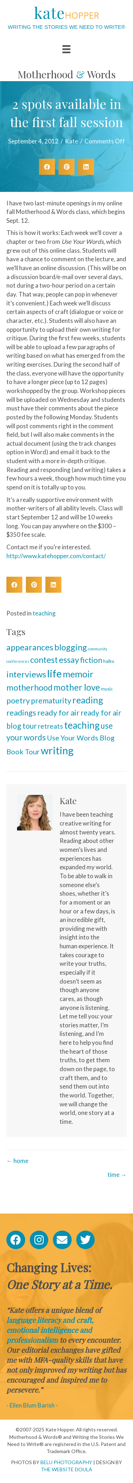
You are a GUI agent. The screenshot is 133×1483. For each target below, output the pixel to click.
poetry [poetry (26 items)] (18, 700)
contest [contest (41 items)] (44, 660)
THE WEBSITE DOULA (66, 1469)
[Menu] (66, 49)
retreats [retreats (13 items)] (50, 726)
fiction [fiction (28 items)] (91, 660)
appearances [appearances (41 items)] (29, 647)
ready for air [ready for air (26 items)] (58, 712)
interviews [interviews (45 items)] (26, 674)
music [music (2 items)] (107, 689)
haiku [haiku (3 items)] (108, 661)
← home (17, 1160)
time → (117, 1174)
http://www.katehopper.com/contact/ (56, 556)
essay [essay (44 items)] (69, 660)
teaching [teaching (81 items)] (82, 725)
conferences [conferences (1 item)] (17, 661)
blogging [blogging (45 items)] (70, 647)
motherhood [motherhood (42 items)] (29, 687)
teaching (44, 613)
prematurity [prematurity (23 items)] (51, 700)
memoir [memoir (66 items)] (78, 674)
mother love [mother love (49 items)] (77, 687)
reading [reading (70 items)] (87, 700)
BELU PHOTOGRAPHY (66, 1462)
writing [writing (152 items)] (57, 750)
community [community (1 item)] (97, 648)
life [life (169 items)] (54, 673)
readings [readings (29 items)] (21, 712)
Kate (71, 141)
